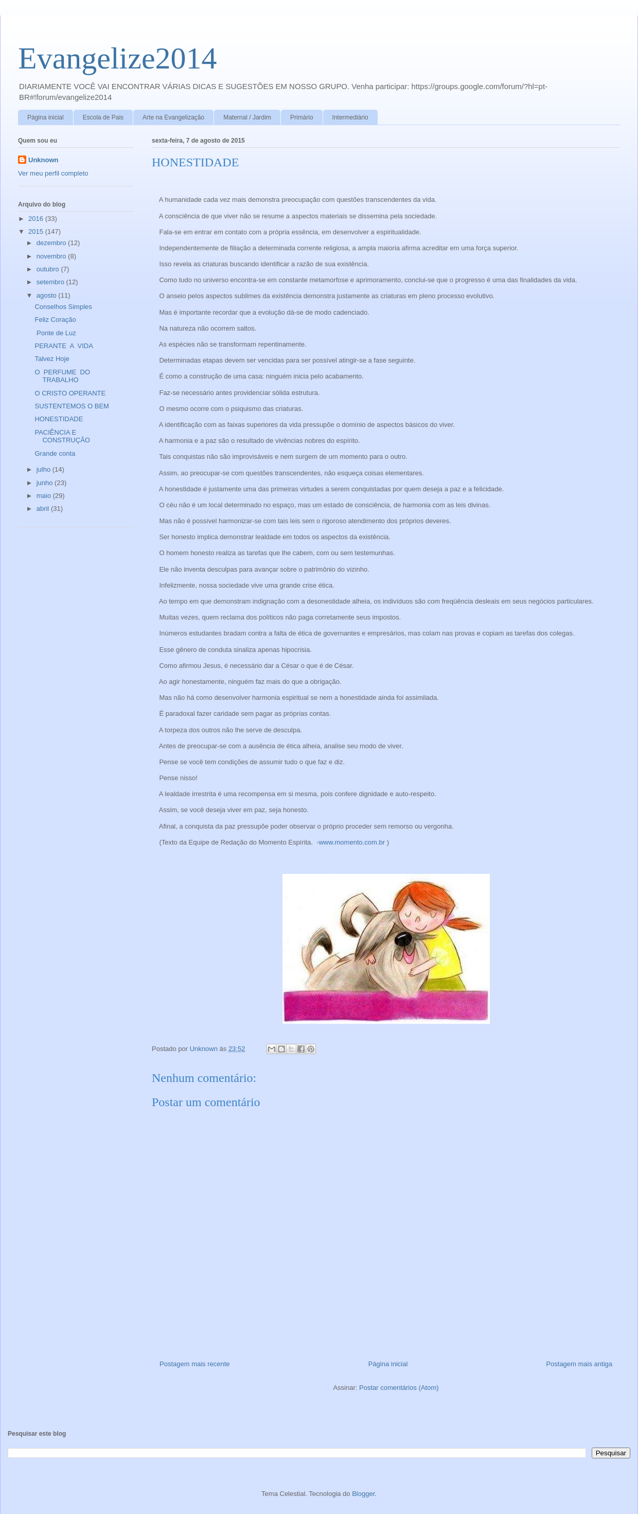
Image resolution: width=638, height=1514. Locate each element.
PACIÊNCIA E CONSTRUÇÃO (62, 436)
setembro (51, 282)
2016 (36, 218)
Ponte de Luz (55, 333)
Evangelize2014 (117, 58)
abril (44, 508)
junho (46, 483)
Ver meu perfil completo (53, 173)
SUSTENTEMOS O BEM (71, 406)
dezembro (52, 243)
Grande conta (54, 453)
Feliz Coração (55, 319)
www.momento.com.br (351, 842)
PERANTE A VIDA (63, 346)
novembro (52, 256)
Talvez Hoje (51, 359)
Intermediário (350, 117)
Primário (301, 117)
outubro (49, 269)
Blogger (363, 1494)
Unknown (43, 160)
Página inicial (45, 117)
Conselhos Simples (63, 307)
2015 (36, 231)
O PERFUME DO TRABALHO (63, 376)
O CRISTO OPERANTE (69, 393)
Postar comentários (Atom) (399, 1387)
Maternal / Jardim (247, 117)
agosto (48, 295)
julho (44, 469)
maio (45, 496)
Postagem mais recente (195, 1364)
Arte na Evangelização (173, 117)
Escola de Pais (103, 117)
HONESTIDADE (58, 419)
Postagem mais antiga (579, 1364)
